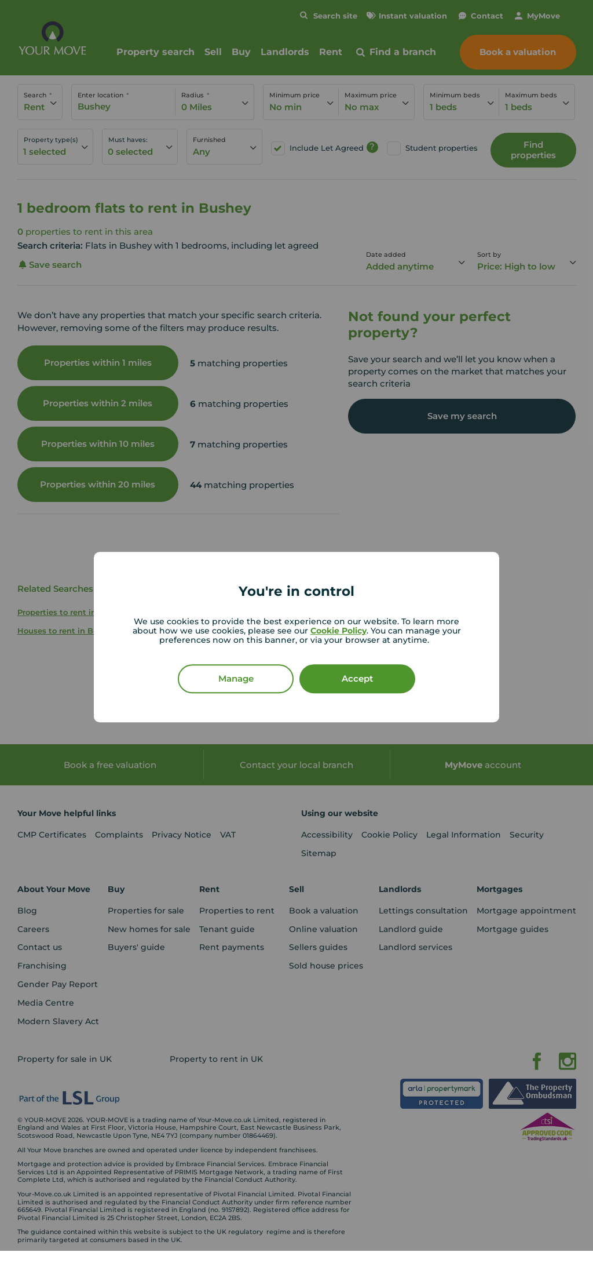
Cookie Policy (338, 630)
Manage (236, 678)
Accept (357, 678)
